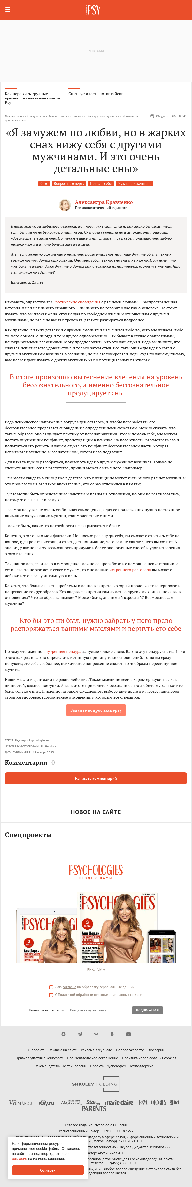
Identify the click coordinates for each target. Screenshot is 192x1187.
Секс (44, 183)
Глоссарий (156, 1050)
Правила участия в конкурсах (39, 1058)
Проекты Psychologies (108, 1066)
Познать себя (101, 183)
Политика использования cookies (149, 1058)
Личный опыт (13, 116)
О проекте (36, 1050)
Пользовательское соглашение (92, 1058)
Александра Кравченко (104, 202)
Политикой (66, 994)
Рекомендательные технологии (60, 1066)
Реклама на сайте (63, 1050)
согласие (69, 987)
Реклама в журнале (96, 1050)
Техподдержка (141, 1066)
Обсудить (159, 116)
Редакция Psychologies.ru (32, 740)
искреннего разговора (130, 569)
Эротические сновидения (76, 302)
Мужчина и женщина (135, 183)
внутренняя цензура (63, 651)
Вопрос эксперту (130, 1050)
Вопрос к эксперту (69, 183)
